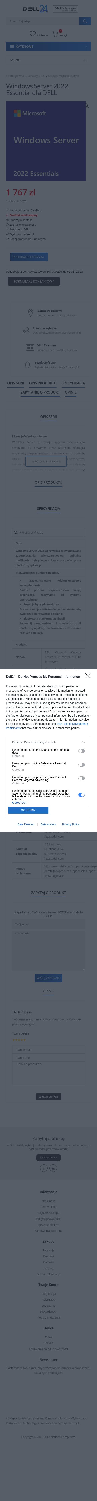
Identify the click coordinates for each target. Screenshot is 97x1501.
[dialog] (48, 750)
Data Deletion (25, 824)
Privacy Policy (71, 824)
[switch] (81, 751)
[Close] (89, 677)
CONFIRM (28, 810)
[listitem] (48, 742)
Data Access (48, 824)
